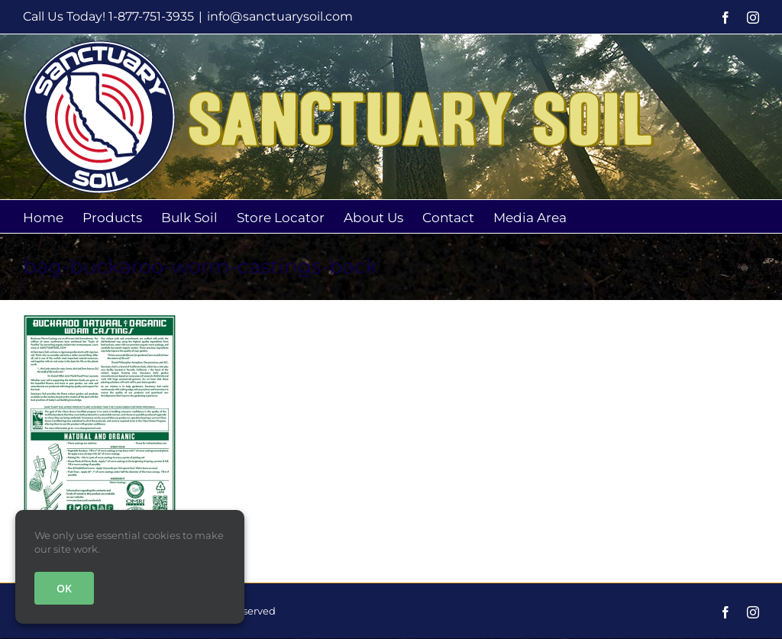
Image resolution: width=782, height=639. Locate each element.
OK (64, 588)
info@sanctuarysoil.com (280, 16)
